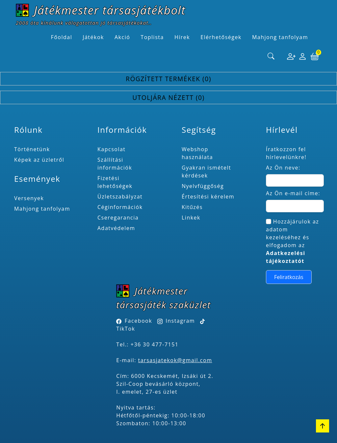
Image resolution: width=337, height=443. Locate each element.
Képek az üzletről (39, 159)
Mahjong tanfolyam (42, 208)
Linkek (191, 217)
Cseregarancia (118, 217)
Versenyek (29, 198)
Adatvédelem (116, 228)
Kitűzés (192, 207)
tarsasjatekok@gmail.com (175, 360)
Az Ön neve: (283, 167)
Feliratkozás (288, 277)
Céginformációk (120, 207)
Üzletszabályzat (120, 196)
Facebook (138, 320)
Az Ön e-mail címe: (293, 193)
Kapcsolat (111, 149)
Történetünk (32, 149)
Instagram (180, 320)
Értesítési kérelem (208, 196)
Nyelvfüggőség (203, 186)
